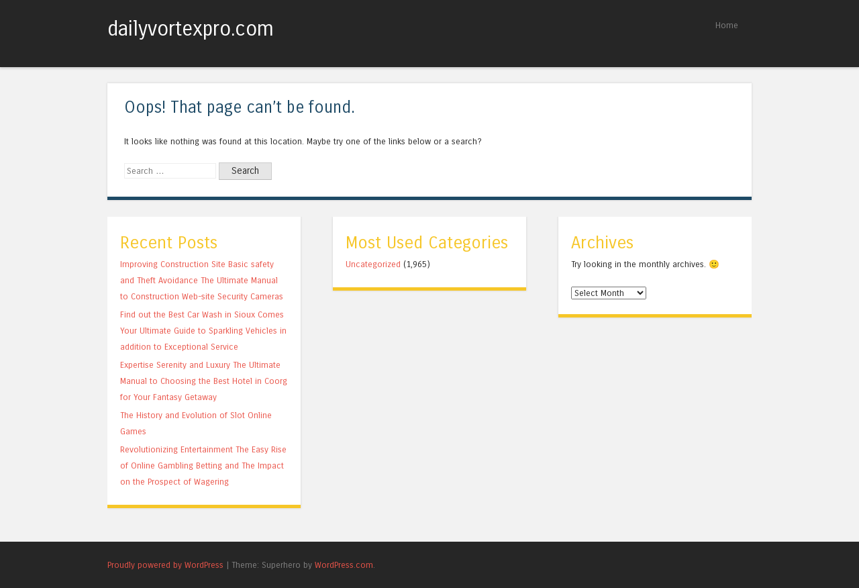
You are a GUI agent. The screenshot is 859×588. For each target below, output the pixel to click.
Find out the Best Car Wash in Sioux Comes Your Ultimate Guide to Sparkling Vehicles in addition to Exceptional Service (203, 330)
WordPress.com (344, 565)
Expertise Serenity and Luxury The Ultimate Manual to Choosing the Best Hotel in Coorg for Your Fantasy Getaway (203, 381)
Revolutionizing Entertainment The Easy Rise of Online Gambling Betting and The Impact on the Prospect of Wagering (203, 465)
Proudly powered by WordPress (165, 565)
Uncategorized (373, 264)
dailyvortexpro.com (190, 29)
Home (726, 25)
